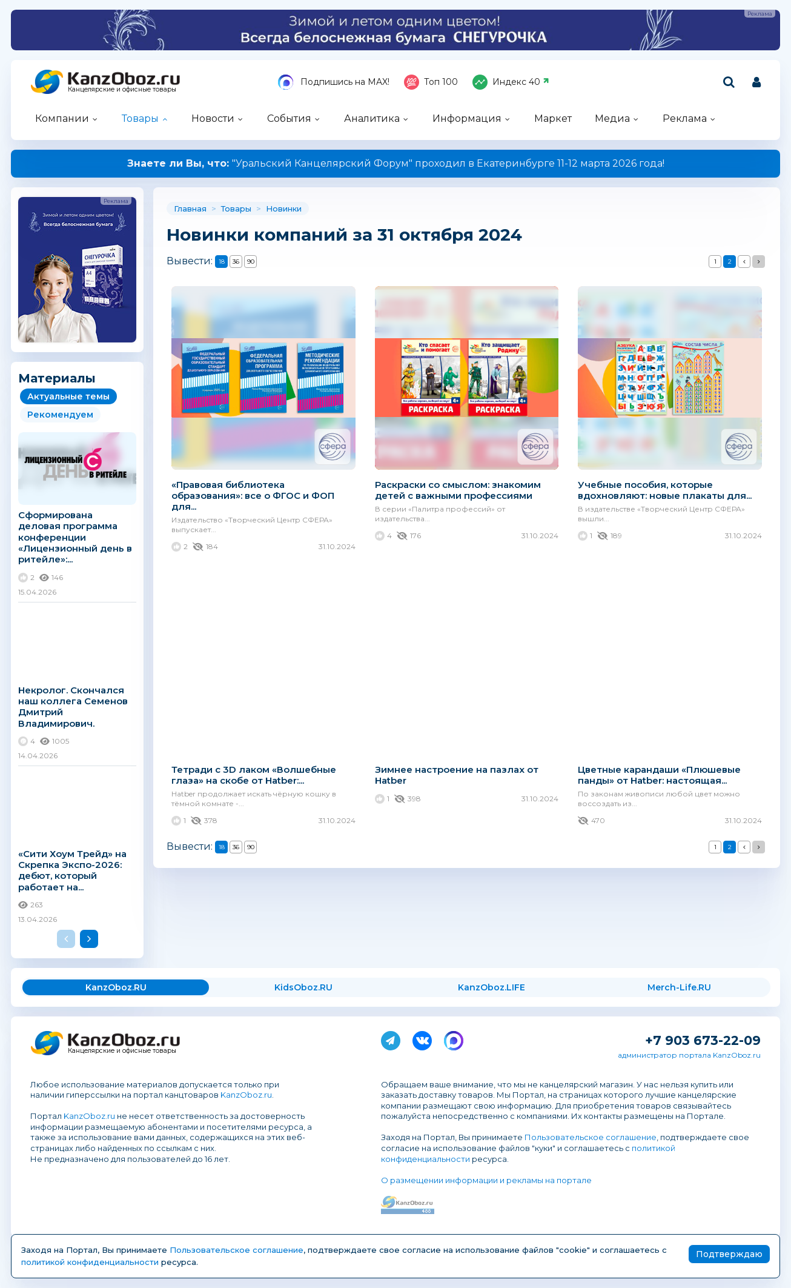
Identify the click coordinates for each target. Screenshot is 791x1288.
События (289, 118)
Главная (190, 208)
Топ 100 (431, 82)
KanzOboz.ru (246, 1094)
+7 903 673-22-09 (703, 1040)
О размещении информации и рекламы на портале (486, 1180)
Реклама (685, 118)
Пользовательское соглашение (591, 1137)
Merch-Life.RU (679, 987)
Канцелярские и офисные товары (122, 89)
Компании (62, 118)
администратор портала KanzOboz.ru (689, 1054)
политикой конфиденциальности (90, 1262)
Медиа (612, 118)
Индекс (510, 82)
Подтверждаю (729, 1254)
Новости (212, 118)
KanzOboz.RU (116, 987)
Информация (466, 118)
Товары (140, 118)
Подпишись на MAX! (333, 82)
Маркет (553, 118)
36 (236, 261)
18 (222, 261)
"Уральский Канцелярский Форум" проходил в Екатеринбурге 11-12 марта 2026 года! (395, 163)
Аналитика (372, 118)
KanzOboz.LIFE (491, 987)
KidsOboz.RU (303, 987)
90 (250, 261)
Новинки (284, 208)
